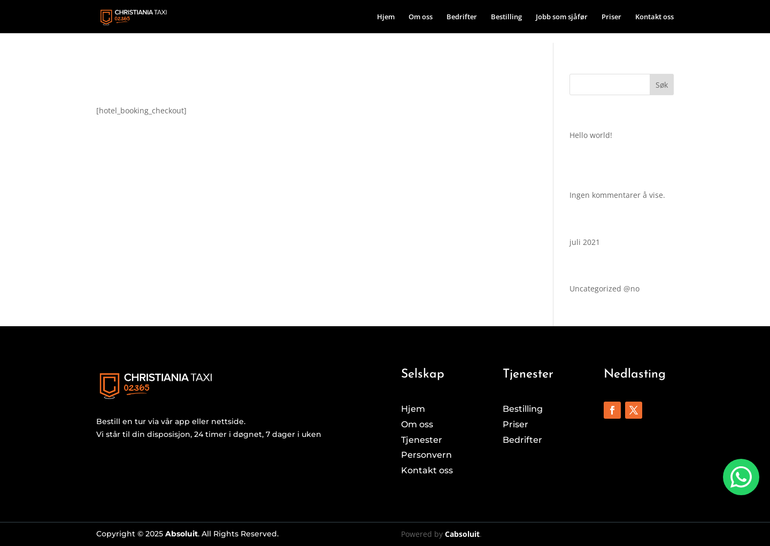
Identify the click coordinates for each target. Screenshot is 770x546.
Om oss (421, 17)
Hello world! (590, 135)
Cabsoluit (462, 534)
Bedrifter (461, 17)
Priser (611, 17)
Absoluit (181, 534)
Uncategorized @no (604, 288)
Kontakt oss (654, 17)
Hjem (386, 17)
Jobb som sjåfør (562, 17)
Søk (662, 85)
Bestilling (506, 17)
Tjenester (421, 440)
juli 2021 (584, 242)
